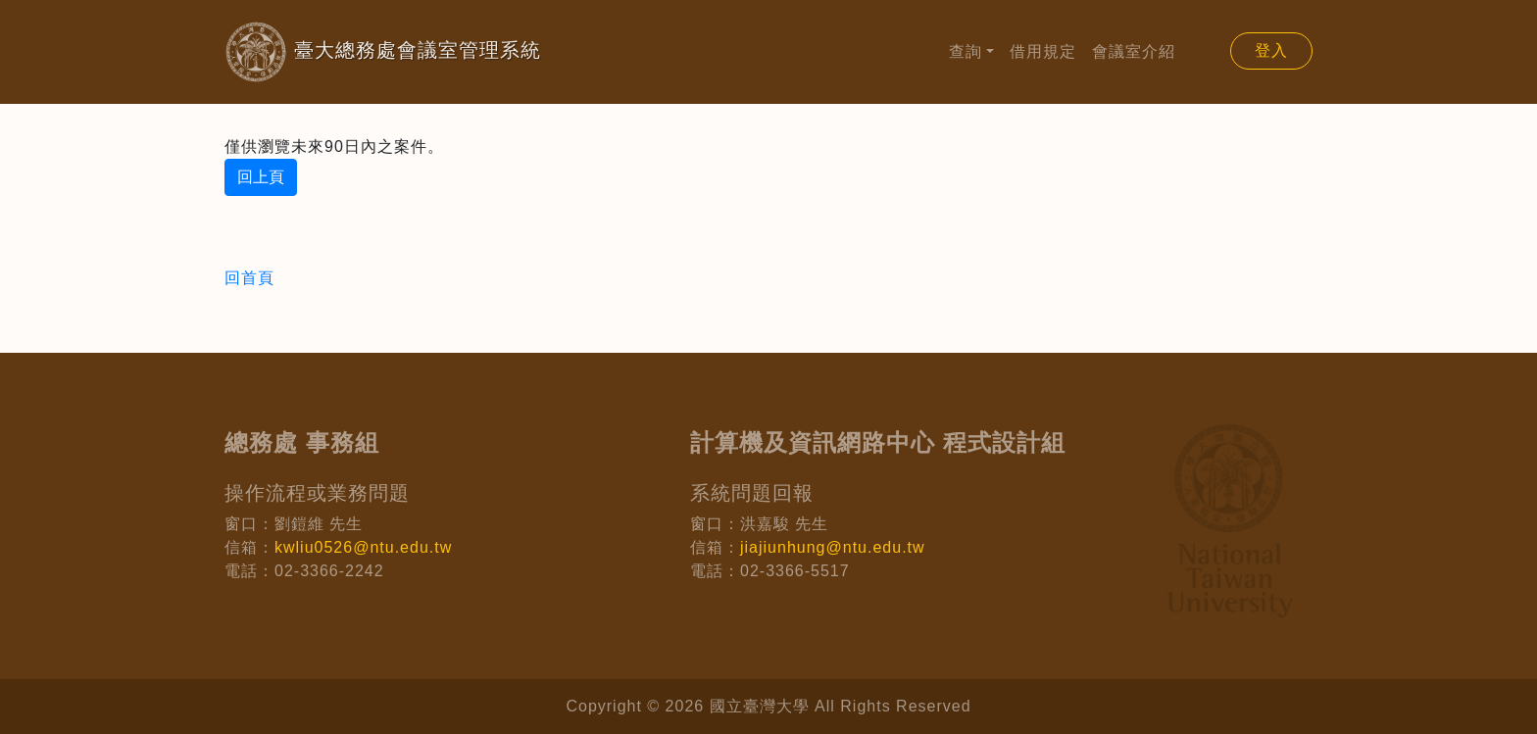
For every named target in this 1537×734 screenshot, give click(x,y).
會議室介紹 (1133, 51)
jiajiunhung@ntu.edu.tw (832, 547)
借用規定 (1043, 51)
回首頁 (249, 277)
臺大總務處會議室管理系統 (351, 52)
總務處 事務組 (301, 442)
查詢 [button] (965, 51)
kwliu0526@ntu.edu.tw (363, 547)
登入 (1271, 50)
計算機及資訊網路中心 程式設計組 (878, 442)
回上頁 (260, 177)
